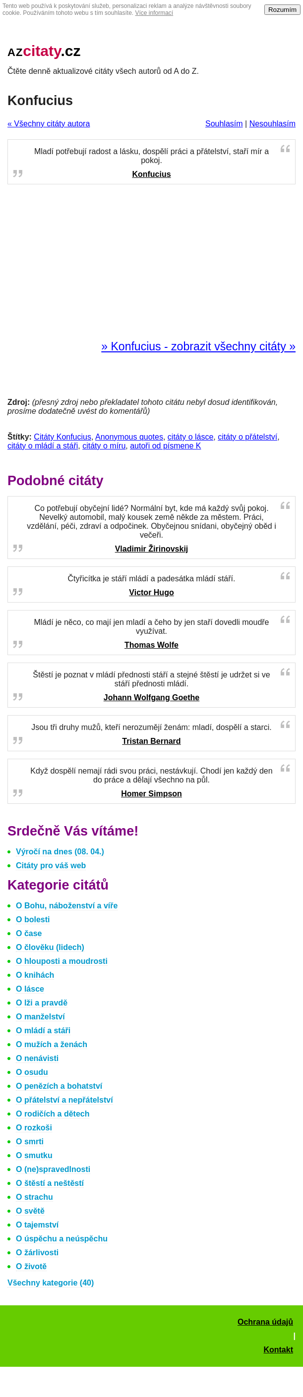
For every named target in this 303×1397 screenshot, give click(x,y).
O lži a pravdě (41, 1003)
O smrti (30, 1141)
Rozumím (282, 9)
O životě (31, 1266)
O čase (29, 933)
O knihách (35, 975)
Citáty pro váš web (51, 865)
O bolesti (33, 919)
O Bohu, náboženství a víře (67, 905)
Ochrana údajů (265, 1322)
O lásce (30, 989)
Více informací (154, 12)
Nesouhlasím (272, 123)
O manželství (40, 1016)
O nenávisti (37, 1058)
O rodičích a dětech (52, 1114)
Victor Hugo (151, 592)
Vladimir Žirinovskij (151, 549)
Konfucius (151, 174)
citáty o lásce (190, 437)
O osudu (32, 1072)
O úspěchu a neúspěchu (62, 1238)
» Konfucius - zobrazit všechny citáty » (198, 346)
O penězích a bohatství (59, 1086)
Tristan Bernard (151, 741)
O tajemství (37, 1225)
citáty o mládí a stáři (42, 446)
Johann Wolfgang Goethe (151, 697)
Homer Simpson (151, 793)
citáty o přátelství (247, 437)
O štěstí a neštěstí (50, 1183)
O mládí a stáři (43, 1030)
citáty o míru (103, 446)
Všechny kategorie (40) (50, 1283)
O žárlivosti (37, 1252)
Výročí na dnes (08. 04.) (60, 851)
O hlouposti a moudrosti (62, 961)
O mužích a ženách (51, 1044)
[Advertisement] (151, 262)
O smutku (34, 1155)
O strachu (34, 1197)
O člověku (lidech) (50, 947)
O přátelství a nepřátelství (64, 1100)
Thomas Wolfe (151, 645)
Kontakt (278, 1349)
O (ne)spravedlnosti (53, 1169)
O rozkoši (34, 1127)
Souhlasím (224, 123)
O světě (30, 1211)
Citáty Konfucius (62, 437)
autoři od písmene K (165, 446)
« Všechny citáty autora (48, 123)
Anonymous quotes (129, 437)
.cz (44, 51)
